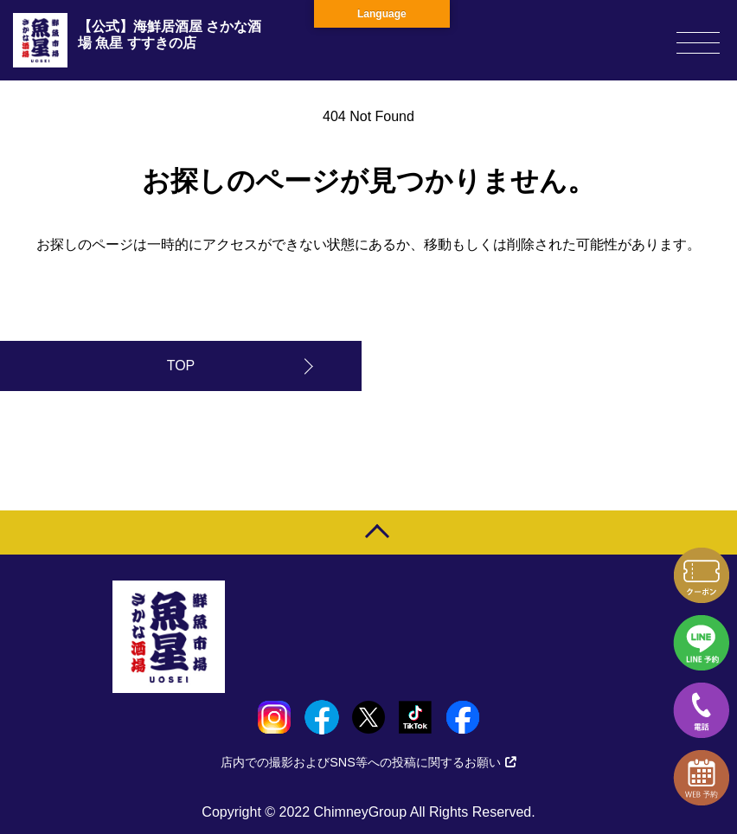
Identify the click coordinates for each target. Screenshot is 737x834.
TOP (181, 365)
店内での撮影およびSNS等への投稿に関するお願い (368, 762)
